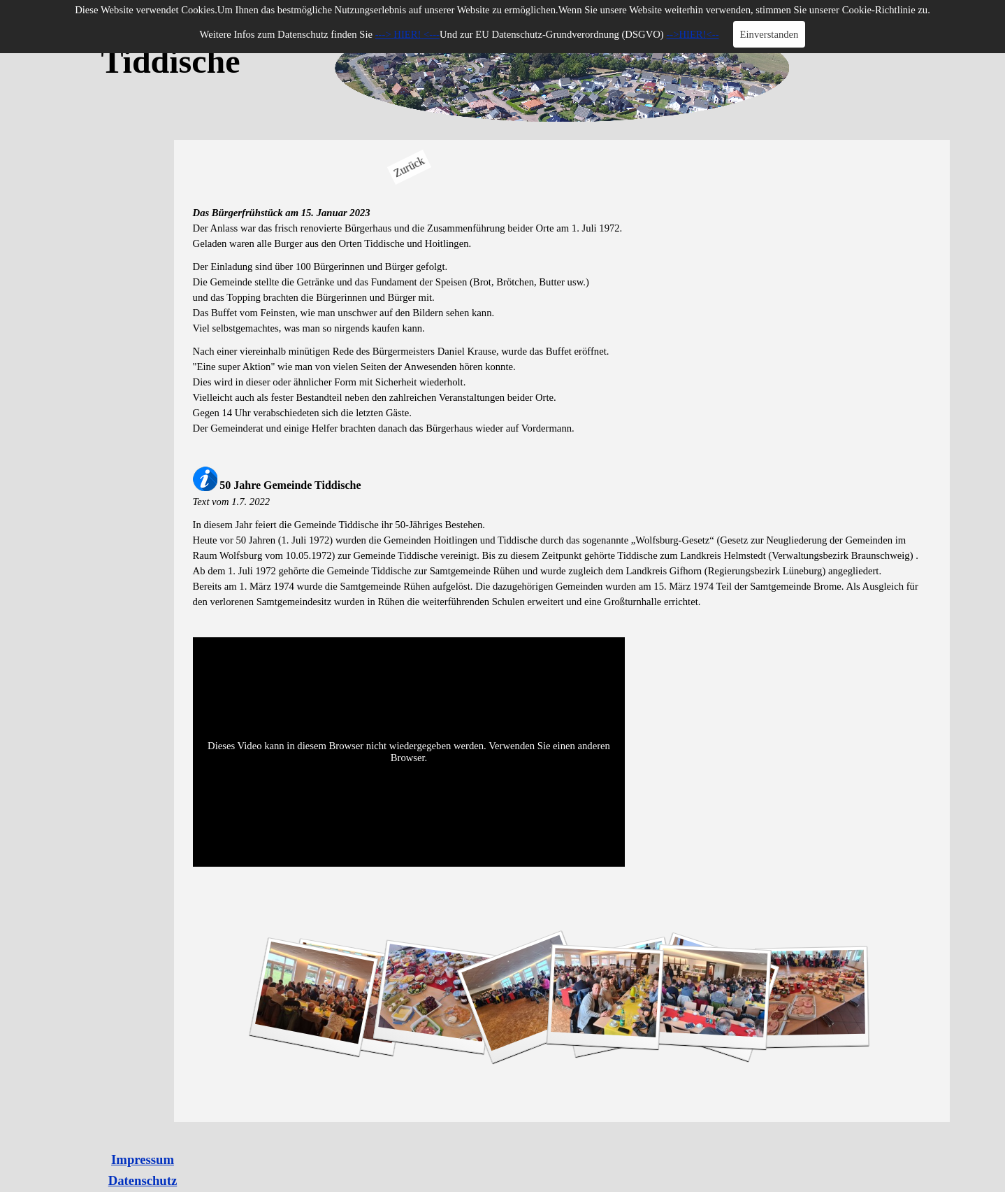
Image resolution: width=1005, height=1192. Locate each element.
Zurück (409, 166)
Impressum (142, 1159)
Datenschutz (142, 1180)
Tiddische (170, 61)
